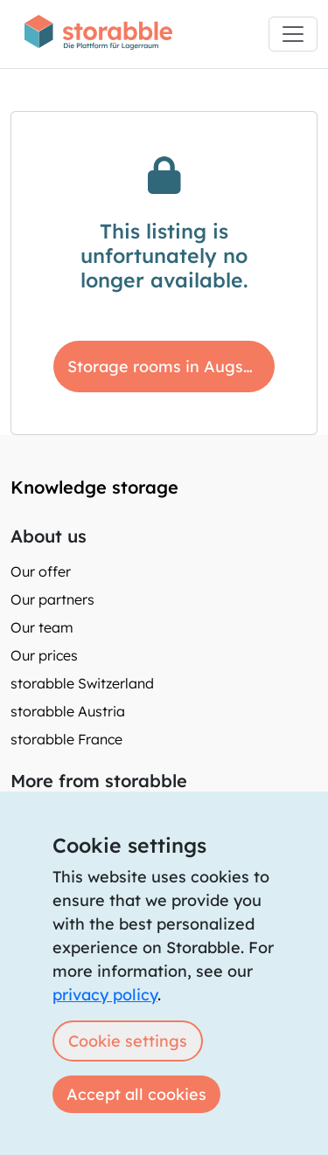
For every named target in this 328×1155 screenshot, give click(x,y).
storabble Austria (67, 711)
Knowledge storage (94, 487)
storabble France (66, 739)
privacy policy (104, 995)
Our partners (52, 599)
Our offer (40, 571)
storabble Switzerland (82, 683)
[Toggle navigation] (293, 34)
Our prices (44, 655)
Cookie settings (127, 1041)
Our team (41, 627)
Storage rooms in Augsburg (171, 366)
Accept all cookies (136, 1094)
